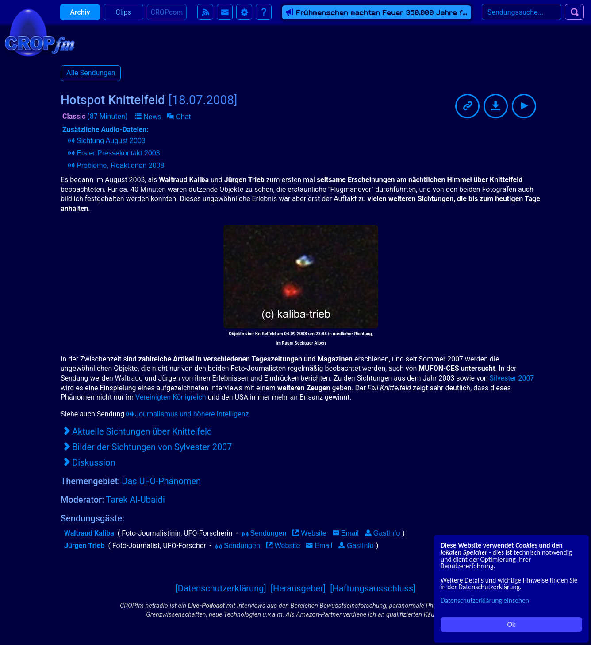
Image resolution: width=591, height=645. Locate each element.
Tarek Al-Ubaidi (135, 499)
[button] (148, 117)
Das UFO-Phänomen (161, 481)
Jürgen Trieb (84, 545)
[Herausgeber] (298, 588)
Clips (123, 17)
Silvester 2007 (512, 378)
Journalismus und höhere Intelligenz (187, 414)
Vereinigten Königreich (170, 397)
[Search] (521, 17)
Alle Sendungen (90, 73)
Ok (511, 624)
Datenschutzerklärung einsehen (485, 600)
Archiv (80, 17)
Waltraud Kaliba (89, 533)
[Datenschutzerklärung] (220, 588)
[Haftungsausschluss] (372, 588)
